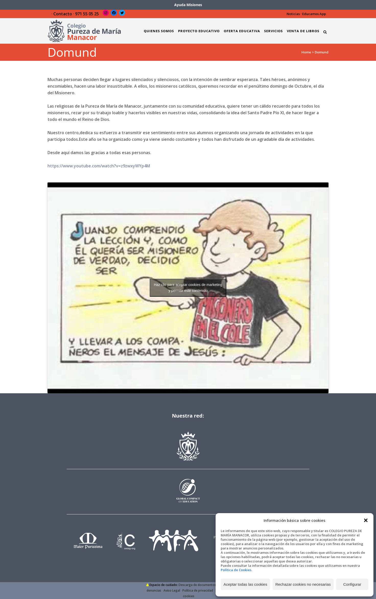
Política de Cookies (236, 570)
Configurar (352, 584)
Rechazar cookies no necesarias (303, 584)
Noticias (293, 13)
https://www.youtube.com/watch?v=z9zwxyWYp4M (99, 166)
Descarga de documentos (197, 585)
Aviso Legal (171, 590)
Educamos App (314, 13)
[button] (365, 520)
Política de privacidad (197, 590)
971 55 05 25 (87, 14)
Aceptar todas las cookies (245, 584)
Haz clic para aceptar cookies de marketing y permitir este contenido (188, 288)
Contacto (62, 14)
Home (306, 52)
